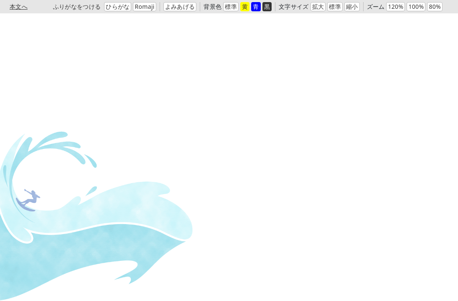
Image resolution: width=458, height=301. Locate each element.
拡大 (318, 6)
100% (416, 6)
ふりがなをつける (77, 6)
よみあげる (180, 6)
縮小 (352, 6)
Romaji (144, 6)
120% (395, 6)
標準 (231, 6)
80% (435, 6)
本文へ (19, 6)
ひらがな (118, 6)
